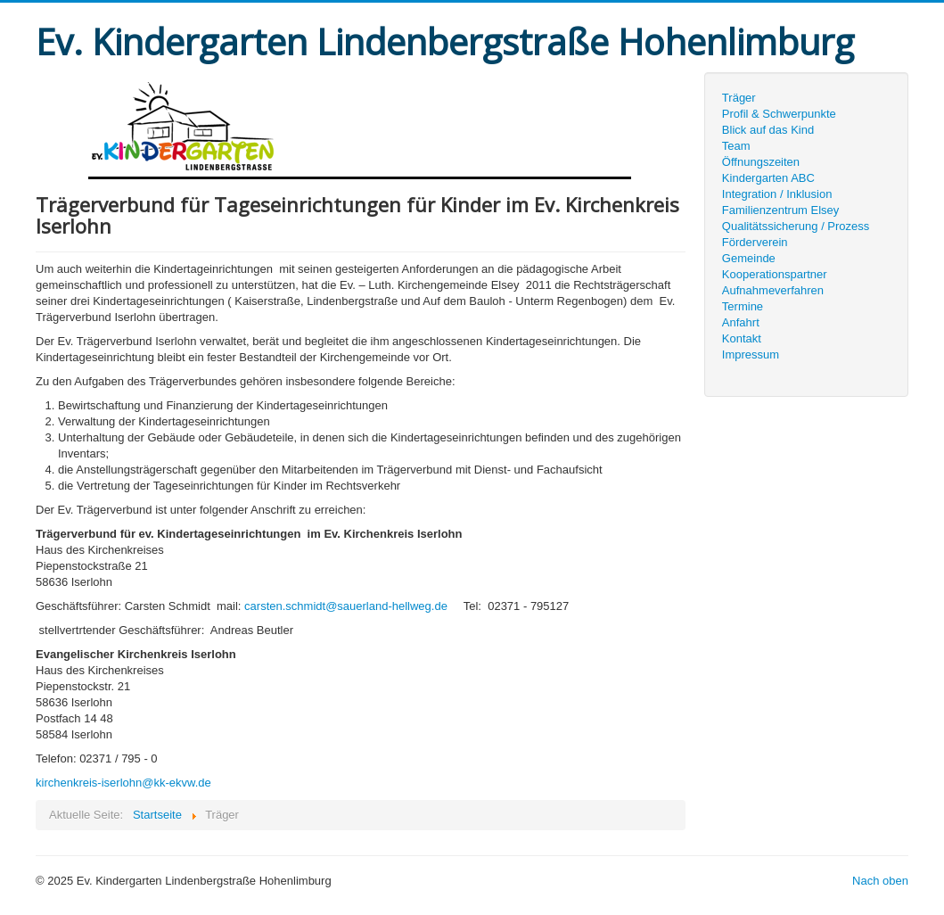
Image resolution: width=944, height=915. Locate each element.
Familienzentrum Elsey (781, 210)
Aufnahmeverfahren (773, 290)
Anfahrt (740, 322)
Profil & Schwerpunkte (779, 113)
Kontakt (741, 338)
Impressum (750, 354)
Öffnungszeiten (761, 162)
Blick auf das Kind (768, 129)
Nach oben (880, 880)
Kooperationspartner (774, 274)
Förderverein (755, 242)
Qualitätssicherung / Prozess (795, 226)
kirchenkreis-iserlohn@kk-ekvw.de (123, 782)
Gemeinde (749, 258)
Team (736, 145)
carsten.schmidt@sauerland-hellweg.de (345, 606)
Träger (739, 97)
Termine (742, 306)
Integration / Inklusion (777, 194)
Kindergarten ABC (768, 178)
